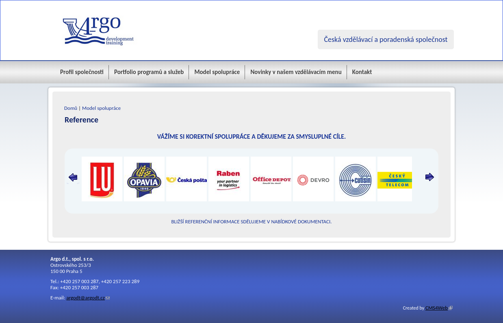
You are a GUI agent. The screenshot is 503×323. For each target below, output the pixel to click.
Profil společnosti (82, 72)
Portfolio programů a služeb (149, 72)
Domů (70, 108)
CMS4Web (436, 308)
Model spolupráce (217, 72)
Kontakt (362, 72)
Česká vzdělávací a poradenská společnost (385, 39)
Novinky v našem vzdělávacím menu (295, 72)
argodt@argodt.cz (85, 298)
